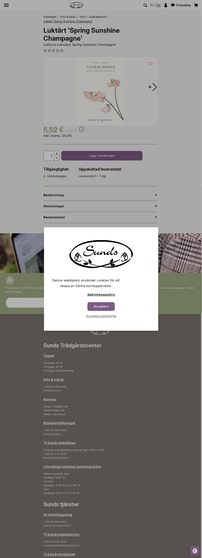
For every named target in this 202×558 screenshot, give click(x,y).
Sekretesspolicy (101, 295)
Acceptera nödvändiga (101, 316)
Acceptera (101, 306)
